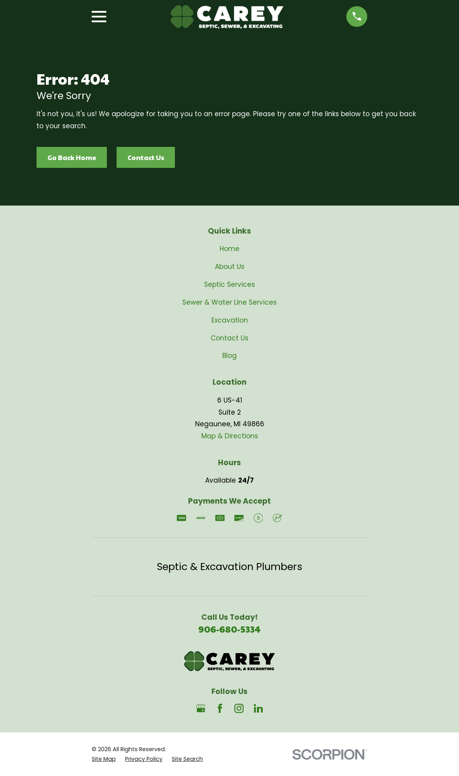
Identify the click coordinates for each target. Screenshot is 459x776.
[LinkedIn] (258, 708)
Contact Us (145, 157)
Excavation (229, 320)
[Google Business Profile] (201, 708)
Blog (229, 355)
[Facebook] (220, 708)
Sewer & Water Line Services (229, 302)
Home (229, 248)
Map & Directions (229, 436)
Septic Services (229, 284)
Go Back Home (71, 157)
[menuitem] (104, 759)
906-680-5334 (229, 629)
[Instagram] (239, 708)
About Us (229, 266)
